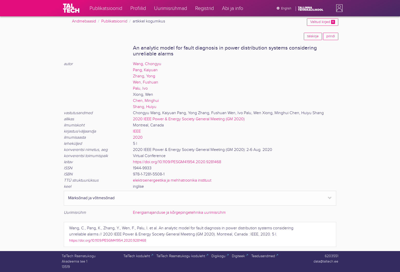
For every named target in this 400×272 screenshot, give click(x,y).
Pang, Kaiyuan (145, 70)
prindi (330, 36)
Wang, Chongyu (147, 64)
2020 (138, 137)
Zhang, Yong (144, 76)
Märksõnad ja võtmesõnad (91, 198)
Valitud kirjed (322, 22)
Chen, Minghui (146, 100)
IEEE (137, 131)
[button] (338, 8)
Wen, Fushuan (145, 82)
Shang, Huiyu (144, 106)
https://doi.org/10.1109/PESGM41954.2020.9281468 (177, 162)
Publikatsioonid (114, 21)
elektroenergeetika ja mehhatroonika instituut (172, 180)
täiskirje (313, 36)
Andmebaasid (84, 21)
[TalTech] (71, 8)
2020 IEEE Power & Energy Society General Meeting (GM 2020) (189, 119)
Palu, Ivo (140, 88)
